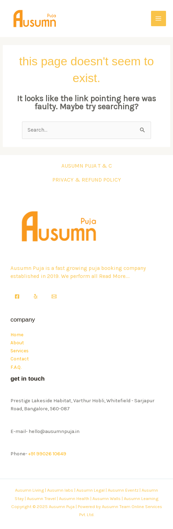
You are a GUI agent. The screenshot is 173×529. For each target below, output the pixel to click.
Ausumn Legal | (91, 490)
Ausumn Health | (75, 498)
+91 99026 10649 (47, 454)
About (17, 342)
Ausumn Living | (30, 490)
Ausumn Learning (141, 498)
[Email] (54, 296)
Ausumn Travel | (42, 498)
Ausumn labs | (61, 490)
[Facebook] (17, 296)
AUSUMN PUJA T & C (86, 166)
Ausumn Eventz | (124, 490)
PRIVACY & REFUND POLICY (86, 180)
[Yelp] (35, 296)
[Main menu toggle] (158, 18)
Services (19, 350)
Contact (19, 358)
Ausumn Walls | (107, 498)
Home (16, 334)
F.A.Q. (15, 367)
